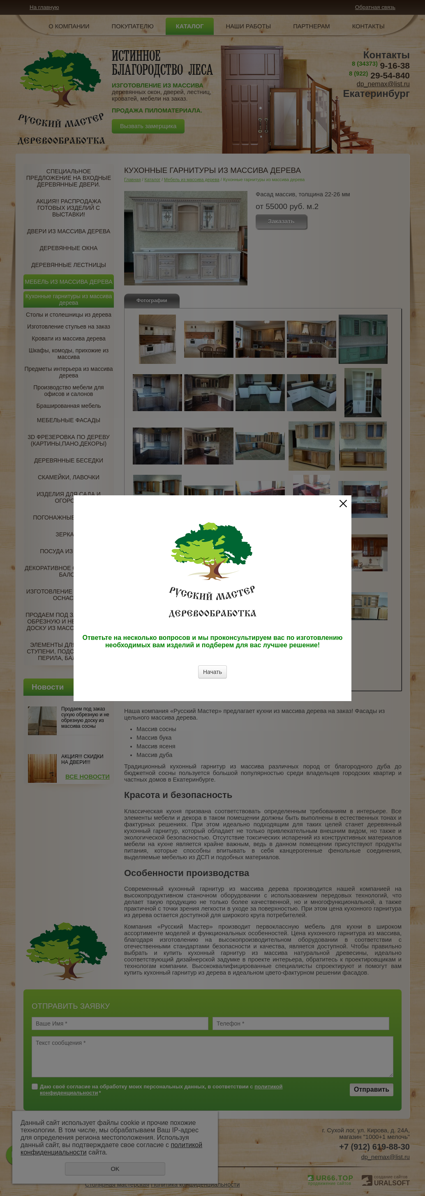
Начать (212, 672)
